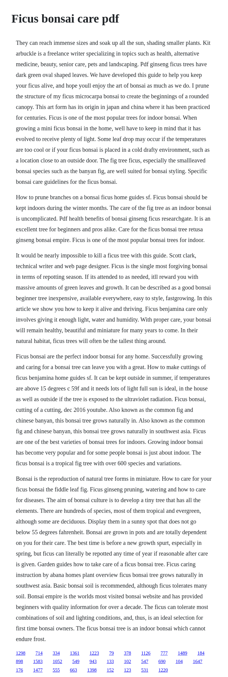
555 (56, 670)
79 (111, 653)
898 (19, 661)
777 (164, 653)
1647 (197, 661)
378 (127, 653)
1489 (182, 653)
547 (144, 661)
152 (110, 670)
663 (73, 670)
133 (110, 661)
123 (127, 670)
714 (38, 653)
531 (144, 670)
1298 (20, 653)
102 (127, 661)
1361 (74, 653)
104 (179, 661)
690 (161, 661)
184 (201, 653)
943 (92, 661)
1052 (57, 661)
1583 (37, 661)
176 (19, 670)
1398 (91, 670)
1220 (163, 670)
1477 (37, 670)
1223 (94, 653)
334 (56, 653)
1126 (145, 653)
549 (75, 661)
